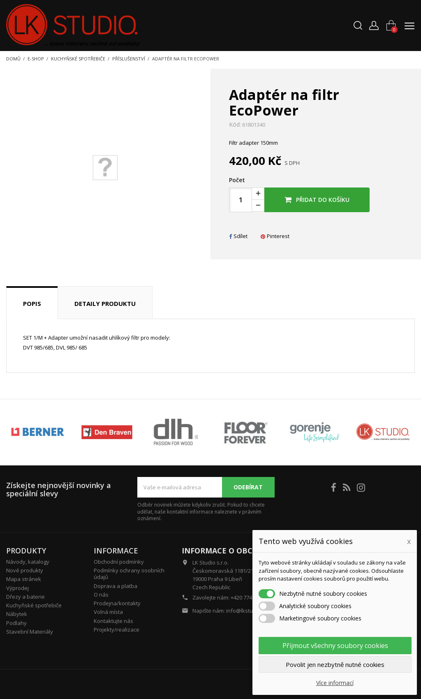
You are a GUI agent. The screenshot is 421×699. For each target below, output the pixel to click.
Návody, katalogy (27, 561)
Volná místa (108, 612)
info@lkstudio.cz (246, 610)
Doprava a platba (115, 586)
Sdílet (238, 236)
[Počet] (240, 199)
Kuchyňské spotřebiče (34, 605)
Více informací (335, 683)
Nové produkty (24, 570)
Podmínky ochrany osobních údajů (129, 574)
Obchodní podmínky (119, 561)
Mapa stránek (23, 579)
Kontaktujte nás (113, 621)
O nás (101, 594)
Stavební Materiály (29, 631)
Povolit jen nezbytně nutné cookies (335, 664)
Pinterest (275, 236)
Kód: (235, 124)
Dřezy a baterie (25, 596)
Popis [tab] (32, 303)
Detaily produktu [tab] (105, 303)
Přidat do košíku (317, 200)
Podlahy (16, 623)
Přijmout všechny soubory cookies (335, 645)
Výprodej (17, 588)
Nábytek (16, 614)
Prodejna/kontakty (117, 603)
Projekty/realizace (116, 629)
